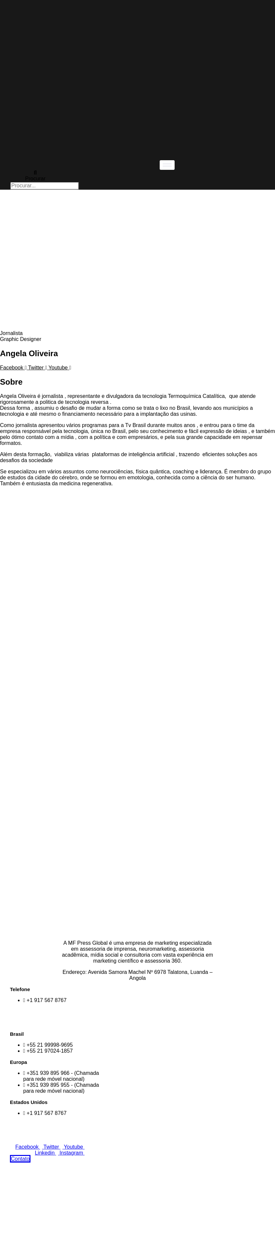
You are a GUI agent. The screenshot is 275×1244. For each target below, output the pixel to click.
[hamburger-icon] (167, 165)
